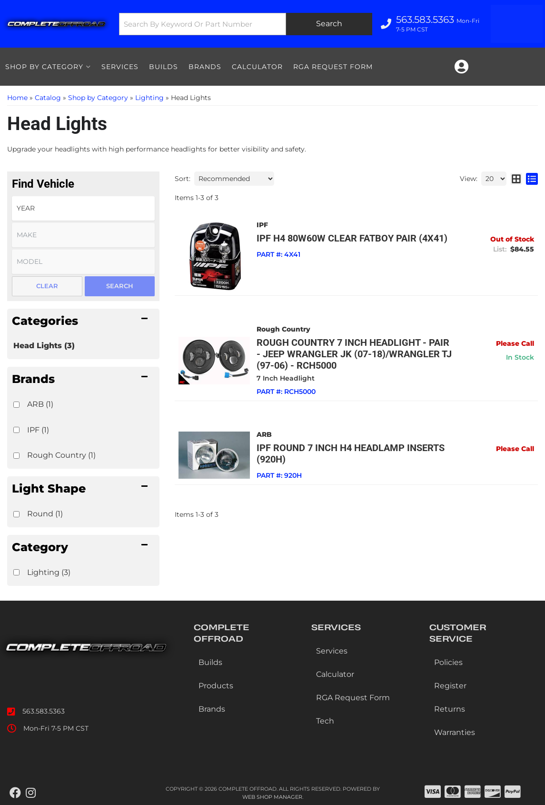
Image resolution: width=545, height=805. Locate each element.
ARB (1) (40, 404)
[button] (242, 24)
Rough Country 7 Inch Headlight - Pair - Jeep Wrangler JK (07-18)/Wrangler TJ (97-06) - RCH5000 (354, 354)
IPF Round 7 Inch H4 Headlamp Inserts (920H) (351, 453)
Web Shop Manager (272, 797)
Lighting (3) (48, 572)
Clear (47, 286)
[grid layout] (516, 178)
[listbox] (83, 208)
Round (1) (45, 513)
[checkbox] (16, 405)
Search (119, 286)
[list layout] (532, 178)
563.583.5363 (43, 711)
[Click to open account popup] (461, 67)
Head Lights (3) (44, 345)
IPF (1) (38, 429)
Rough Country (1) (61, 455)
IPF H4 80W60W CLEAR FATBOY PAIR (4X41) (352, 238)
